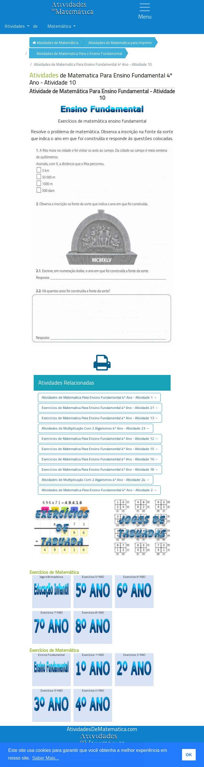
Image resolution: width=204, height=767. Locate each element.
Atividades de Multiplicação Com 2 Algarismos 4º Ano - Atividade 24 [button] (96, 479)
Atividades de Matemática (55, 42)
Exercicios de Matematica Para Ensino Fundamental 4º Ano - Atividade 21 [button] (100, 407)
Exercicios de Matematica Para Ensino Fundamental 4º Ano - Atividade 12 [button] (100, 438)
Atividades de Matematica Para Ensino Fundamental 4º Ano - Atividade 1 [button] (99, 397)
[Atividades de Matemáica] (102, 736)
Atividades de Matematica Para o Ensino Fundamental (79, 53)
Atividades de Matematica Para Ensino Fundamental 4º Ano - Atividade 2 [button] (99, 490)
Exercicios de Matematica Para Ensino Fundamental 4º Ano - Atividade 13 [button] (100, 418)
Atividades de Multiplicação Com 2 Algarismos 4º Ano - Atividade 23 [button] (96, 428)
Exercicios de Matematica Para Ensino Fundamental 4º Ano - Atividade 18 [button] (100, 469)
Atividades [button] (15, 26)
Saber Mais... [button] (45, 758)
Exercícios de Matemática (54, 572)
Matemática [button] (59, 26)
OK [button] (189, 754)
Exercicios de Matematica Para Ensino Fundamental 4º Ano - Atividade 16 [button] (100, 459)
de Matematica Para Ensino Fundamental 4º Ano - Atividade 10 (100, 79)
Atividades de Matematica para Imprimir (120, 42)
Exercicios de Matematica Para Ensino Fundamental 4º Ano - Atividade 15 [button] (100, 449)
